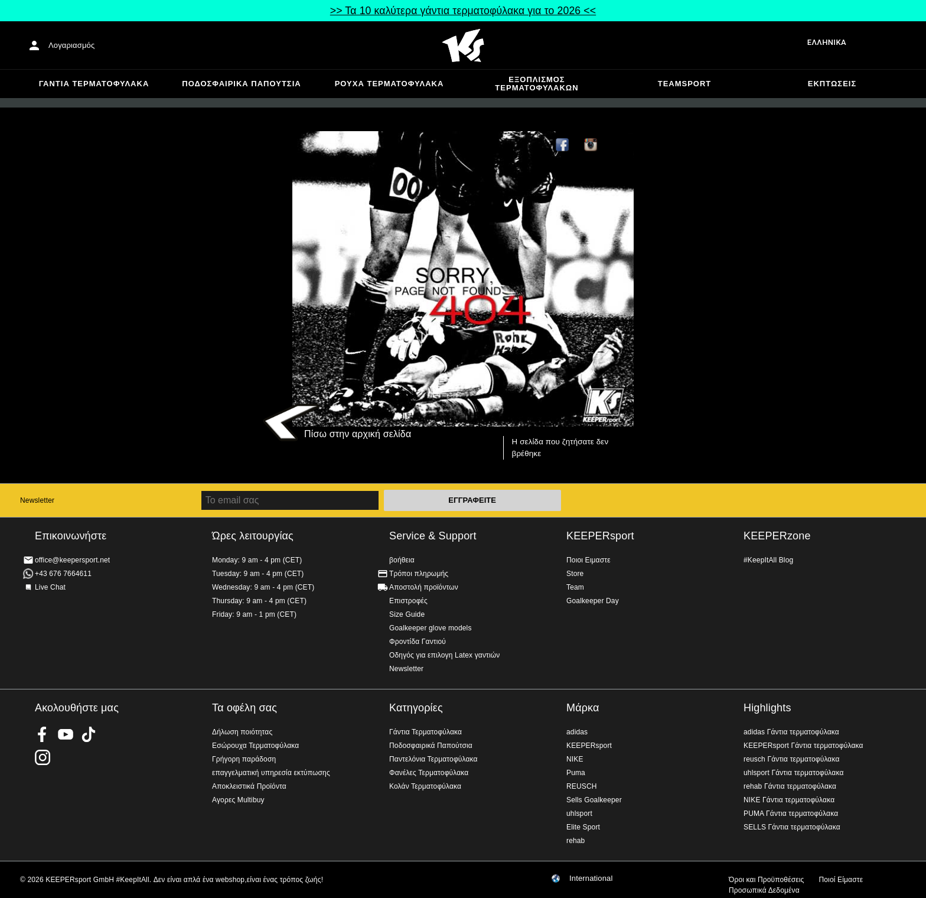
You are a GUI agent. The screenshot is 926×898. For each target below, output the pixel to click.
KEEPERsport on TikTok (88, 734)
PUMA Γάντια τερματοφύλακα (791, 813)
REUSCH (581, 786)
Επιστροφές (408, 601)
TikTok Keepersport (619, 145)
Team (575, 587)
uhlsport (579, 813)
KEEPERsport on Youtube (65, 734)
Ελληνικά (826, 42)
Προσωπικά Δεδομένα (764, 890)
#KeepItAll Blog (768, 560)
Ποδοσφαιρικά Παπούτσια (241, 83)
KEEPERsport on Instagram (591, 145)
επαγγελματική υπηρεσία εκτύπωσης (271, 773)
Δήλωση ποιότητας (242, 732)
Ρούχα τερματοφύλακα (389, 83)
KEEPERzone (777, 536)
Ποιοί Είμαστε (841, 880)
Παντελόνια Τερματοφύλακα (433, 759)
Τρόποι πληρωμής (418, 574)
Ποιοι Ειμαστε (588, 560)
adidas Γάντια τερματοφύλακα (791, 732)
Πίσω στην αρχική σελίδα (357, 434)
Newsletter (37, 500)
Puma (575, 773)
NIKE (574, 759)
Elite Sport (583, 827)
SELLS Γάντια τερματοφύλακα (792, 827)
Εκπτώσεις (832, 83)
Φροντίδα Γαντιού (417, 641)
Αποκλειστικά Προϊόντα (249, 786)
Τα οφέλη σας (244, 708)
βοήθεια (402, 560)
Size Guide (407, 614)
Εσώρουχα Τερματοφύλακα (255, 745)
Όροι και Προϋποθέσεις (766, 880)
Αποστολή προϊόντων (423, 587)
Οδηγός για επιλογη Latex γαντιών (444, 655)
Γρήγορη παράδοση (244, 759)
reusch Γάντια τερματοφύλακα (792, 759)
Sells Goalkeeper (594, 800)
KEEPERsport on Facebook (42, 734)
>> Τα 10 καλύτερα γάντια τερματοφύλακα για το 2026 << (463, 11)
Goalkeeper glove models (430, 628)
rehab (575, 841)
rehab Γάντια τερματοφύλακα (790, 786)
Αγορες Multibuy (238, 800)
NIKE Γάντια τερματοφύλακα (789, 800)
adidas (577, 732)
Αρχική (463, 45)
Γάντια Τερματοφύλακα (94, 83)
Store (574, 574)
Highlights (767, 708)
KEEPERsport (600, 536)
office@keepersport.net (72, 560)
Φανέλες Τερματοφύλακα (428, 773)
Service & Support (433, 536)
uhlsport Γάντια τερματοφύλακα (794, 773)
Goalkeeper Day (592, 601)
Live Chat (50, 587)
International (591, 878)
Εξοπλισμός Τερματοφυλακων (536, 83)
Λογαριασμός (71, 45)
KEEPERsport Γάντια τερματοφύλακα (803, 745)
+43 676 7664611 (63, 574)
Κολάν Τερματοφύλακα (425, 786)
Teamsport (685, 83)
